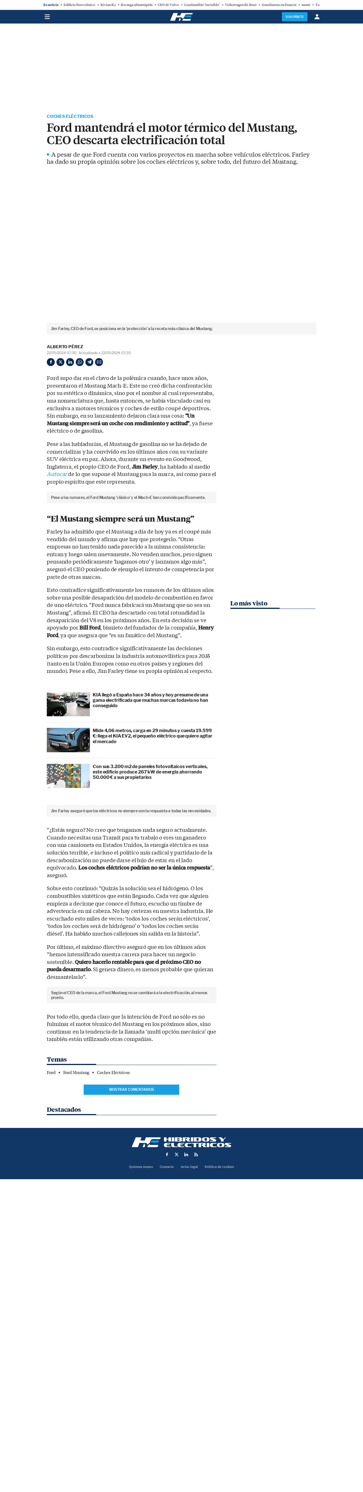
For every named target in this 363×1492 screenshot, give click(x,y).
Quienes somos (138, 1453)
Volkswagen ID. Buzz (241, 5)
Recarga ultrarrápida (137, 5)
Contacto (166, 1453)
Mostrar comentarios (131, 1376)
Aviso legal (190, 1453)
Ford (51, 1359)
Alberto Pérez (65, 347)
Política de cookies (221, 1453)
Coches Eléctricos (71, 117)
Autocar (57, 475)
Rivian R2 (108, 5)
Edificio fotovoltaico (79, 5)
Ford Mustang (76, 1359)
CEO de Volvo (168, 5)
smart (305, 5)
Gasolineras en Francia (279, 5)
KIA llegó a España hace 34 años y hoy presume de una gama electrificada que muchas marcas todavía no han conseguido (150, 796)
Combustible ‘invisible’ (202, 5)
